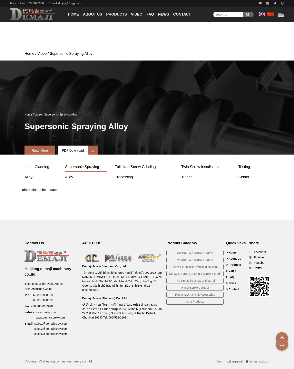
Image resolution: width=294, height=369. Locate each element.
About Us (92, 14)
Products (116, 14)
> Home (231, 252)
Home (73, 14)
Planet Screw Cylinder (195, 287)
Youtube (256, 262)
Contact (182, 14)
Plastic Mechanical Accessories (195, 294)
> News (231, 283)
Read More (40, 150)
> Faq (230, 277)
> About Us (233, 258)
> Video (231, 271)
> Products (233, 264)
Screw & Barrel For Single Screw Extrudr (195, 273)
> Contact (232, 289)
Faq (150, 14)
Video (136, 14)
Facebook (257, 252)
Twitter (255, 268)
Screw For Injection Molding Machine (195, 266)
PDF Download (80, 151)
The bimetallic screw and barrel (195, 280)
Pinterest (257, 257)
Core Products (195, 301)
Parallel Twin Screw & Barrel (195, 259)
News (163, 14)
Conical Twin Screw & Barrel (195, 253)
